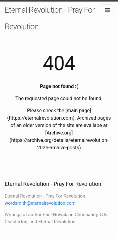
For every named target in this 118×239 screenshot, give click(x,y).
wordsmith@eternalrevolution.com (40, 203)
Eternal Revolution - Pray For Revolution (50, 18)
